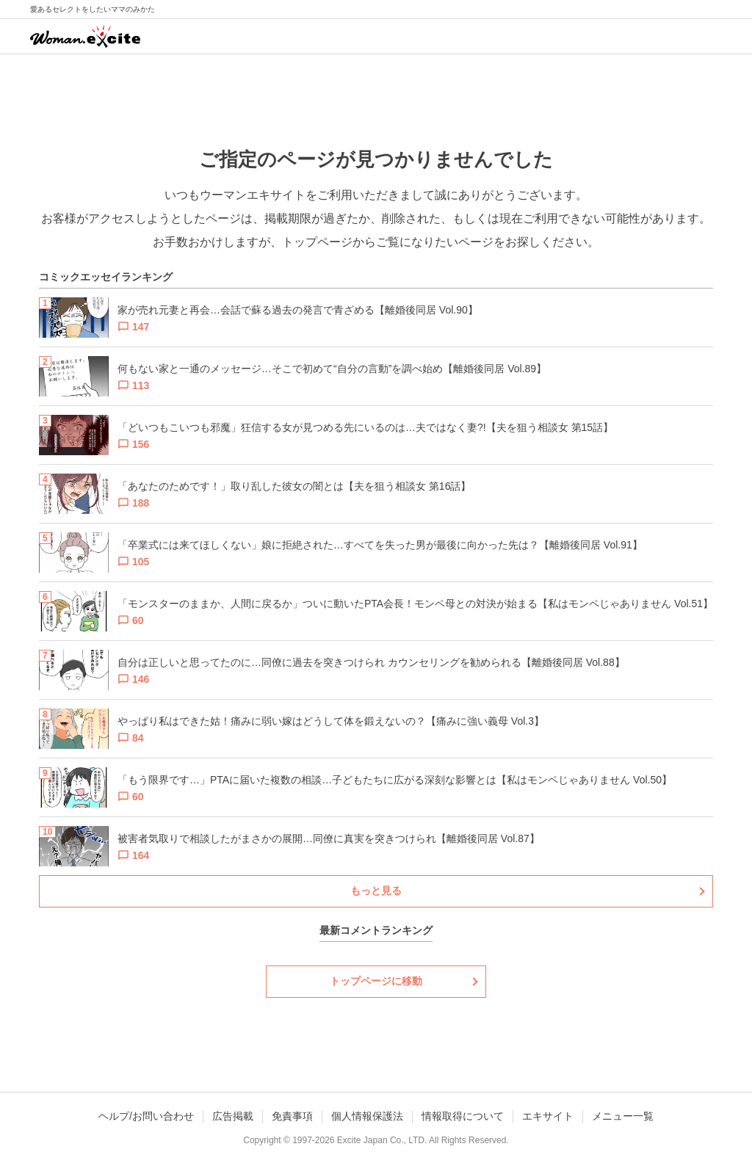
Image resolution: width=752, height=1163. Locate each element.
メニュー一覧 (623, 1116)
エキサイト (548, 1116)
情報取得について (463, 1116)
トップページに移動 (376, 981)
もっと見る (376, 890)
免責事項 (292, 1116)
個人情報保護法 (367, 1116)
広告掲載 (232, 1116)
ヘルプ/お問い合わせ (146, 1116)
